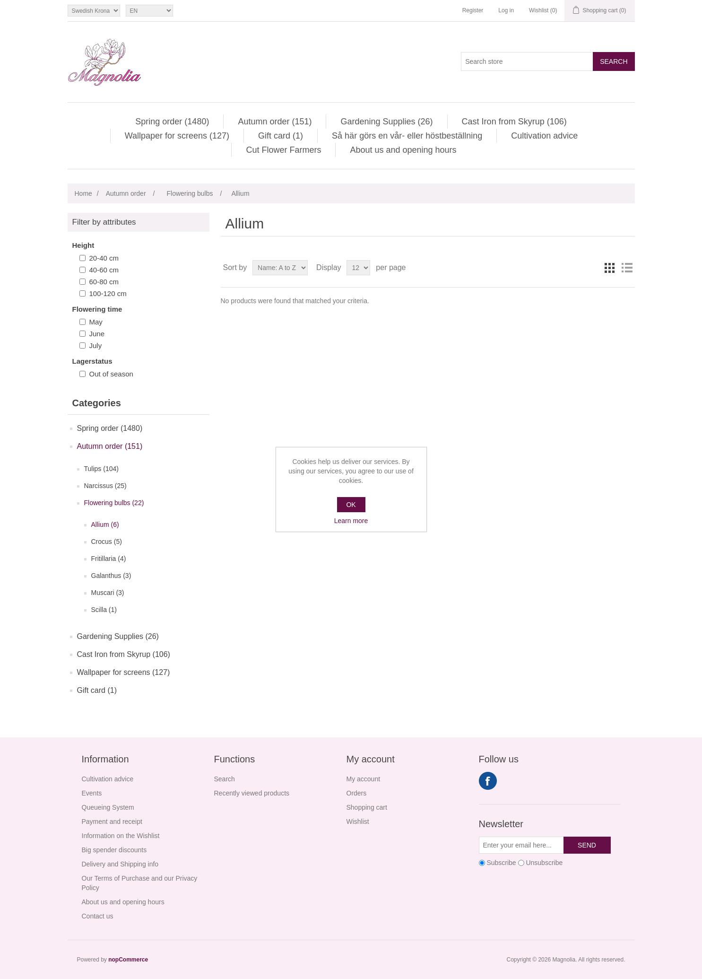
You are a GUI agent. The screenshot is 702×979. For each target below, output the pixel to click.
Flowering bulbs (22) (114, 503)
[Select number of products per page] (358, 267)
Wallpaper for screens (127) (177, 135)
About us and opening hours (403, 150)
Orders (357, 793)
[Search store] (527, 61)
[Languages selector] (149, 11)
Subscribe (501, 862)
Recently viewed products (252, 793)
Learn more (351, 520)
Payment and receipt (112, 821)
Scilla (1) (104, 609)
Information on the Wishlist (121, 835)
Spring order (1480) (172, 121)
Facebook (488, 781)
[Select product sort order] (280, 267)
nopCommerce (128, 959)
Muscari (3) (107, 592)
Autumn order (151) (275, 121)
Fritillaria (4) (108, 558)
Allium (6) (105, 524)
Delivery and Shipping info (120, 864)
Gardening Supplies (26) (386, 121)
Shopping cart (367, 807)
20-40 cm (104, 258)
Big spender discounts (114, 850)
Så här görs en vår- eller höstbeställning (407, 135)
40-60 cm (104, 270)
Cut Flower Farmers (283, 150)
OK (350, 504)
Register (473, 10)
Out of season (111, 374)
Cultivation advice (544, 135)
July (95, 345)
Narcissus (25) (105, 486)
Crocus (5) (106, 541)
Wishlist (358, 821)
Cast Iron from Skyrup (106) (514, 121)
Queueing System (108, 807)
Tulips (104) (101, 468)
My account (364, 779)
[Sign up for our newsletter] (521, 845)
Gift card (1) (280, 135)
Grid (609, 267)
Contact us (97, 916)
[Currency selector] (94, 11)
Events (92, 793)
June (97, 334)
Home (83, 193)
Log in (506, 10)
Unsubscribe (544, 862)
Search (613, 61)
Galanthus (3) (111, 575)
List (627, 267)
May (96, 322)
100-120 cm (108, 293)
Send (587, 845)
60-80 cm (104, 282)
